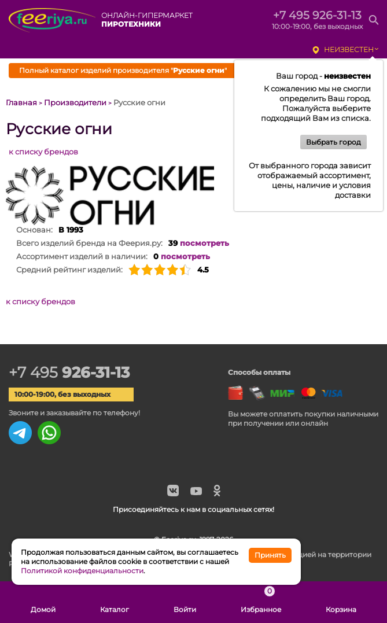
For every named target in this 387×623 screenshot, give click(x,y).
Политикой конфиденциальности (82, 570)
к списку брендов (43, 151)
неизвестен (349, 49)
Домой (43, 602)
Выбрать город (333, 142)
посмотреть (204, 243)
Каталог (114, 602)
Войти (185, 602)
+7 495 (69, 372)
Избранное (261, 602)
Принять (270, 555)
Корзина (341, 602)
